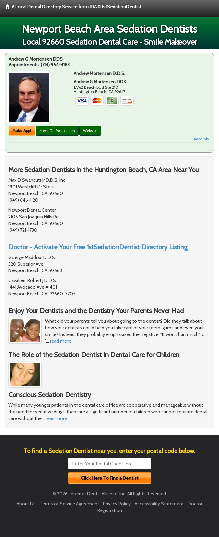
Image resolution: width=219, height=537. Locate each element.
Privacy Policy (117, 504)
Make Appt (21, 130)
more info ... (202, 139)
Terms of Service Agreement (69, 504)
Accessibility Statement (159, 504)
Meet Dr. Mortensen (57, 130)
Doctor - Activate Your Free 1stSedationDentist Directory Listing (98, 247)
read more (60, 341)
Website (90, 130)
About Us (26, 504)
